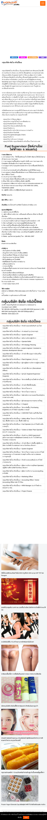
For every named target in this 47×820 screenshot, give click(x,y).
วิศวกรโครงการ (27, 388)
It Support (25, 404)
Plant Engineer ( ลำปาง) (30, 359)
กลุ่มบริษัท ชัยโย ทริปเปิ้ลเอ (23, 321)
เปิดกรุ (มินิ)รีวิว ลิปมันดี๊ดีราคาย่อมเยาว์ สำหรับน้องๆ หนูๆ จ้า (19, 706)
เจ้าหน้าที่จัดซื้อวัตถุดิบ (29, 385)
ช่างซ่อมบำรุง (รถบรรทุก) (30, 331)
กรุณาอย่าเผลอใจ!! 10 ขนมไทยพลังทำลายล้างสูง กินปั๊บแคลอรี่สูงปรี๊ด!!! (22, 772)
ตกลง (26, 817)
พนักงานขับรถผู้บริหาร (29, 338)
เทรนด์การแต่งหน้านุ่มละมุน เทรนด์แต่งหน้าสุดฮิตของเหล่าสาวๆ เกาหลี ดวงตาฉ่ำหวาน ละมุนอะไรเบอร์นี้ (22, 739)
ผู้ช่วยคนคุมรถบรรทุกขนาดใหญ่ (32, 401)
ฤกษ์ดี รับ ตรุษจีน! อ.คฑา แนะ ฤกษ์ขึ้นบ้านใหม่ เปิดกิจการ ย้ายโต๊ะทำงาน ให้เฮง (23, 608)
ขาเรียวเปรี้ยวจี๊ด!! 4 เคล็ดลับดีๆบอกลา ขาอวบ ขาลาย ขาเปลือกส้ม (21, 674)
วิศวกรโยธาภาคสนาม (29, 392)
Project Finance (27, 491)
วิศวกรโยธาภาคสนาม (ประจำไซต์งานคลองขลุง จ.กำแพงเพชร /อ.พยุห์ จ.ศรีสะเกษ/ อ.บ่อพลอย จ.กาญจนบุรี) (23, 454)
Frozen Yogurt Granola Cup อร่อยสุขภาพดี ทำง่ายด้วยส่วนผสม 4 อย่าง (23, 804)
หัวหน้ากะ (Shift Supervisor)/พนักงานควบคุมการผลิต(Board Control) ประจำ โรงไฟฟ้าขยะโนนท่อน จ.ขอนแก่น (22, 437)
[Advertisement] (23, 32)
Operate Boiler (26, 341)
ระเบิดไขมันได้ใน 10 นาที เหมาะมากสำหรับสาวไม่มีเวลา (17, 642)
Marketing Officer (27, 476)
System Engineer (27, 335)
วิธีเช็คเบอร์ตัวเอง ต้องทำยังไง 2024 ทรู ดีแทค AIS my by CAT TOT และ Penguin (22, 574)
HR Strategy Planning (29, 345)
